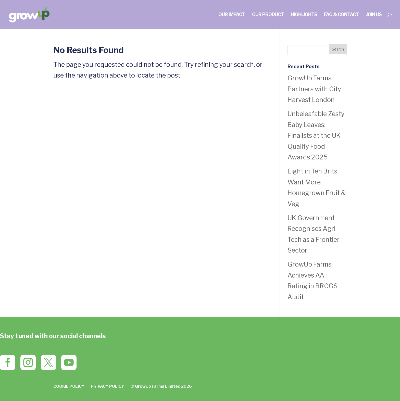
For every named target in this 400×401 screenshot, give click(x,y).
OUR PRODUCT (268, 15)
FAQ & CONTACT (341, 15)
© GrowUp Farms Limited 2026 (161, 386)
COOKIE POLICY (68, 386)
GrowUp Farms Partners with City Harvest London (314, 89)
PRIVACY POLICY (107, 386)
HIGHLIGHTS (304, 15)
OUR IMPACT (231, 15)
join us (374, 15)
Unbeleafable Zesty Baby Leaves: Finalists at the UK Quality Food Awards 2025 (316, 135)
